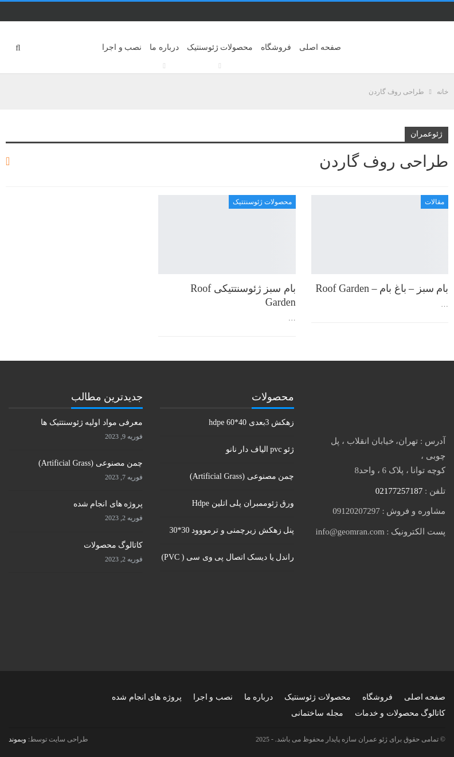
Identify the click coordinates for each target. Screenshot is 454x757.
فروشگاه (276, 47)
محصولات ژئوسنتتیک (262, 202)
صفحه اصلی (320, 47)
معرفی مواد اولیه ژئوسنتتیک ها (92, 422)
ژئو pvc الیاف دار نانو (260, 449)
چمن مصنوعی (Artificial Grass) (242, 476)
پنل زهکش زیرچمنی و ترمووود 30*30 (232, 530)
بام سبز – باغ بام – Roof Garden (382, 288)
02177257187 (399, 490)
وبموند (17, 739)
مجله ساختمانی (317, 713)
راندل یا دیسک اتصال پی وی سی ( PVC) (227, 557)
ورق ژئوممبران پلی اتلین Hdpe (243, 503)
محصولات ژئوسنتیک (220, 47)
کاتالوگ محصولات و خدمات (400, 713)
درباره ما (164, 47)
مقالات (434, 202)
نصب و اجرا (122, 47)
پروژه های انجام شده (108, 504)
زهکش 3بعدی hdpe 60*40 (251, 422)
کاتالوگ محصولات (113, 545)
